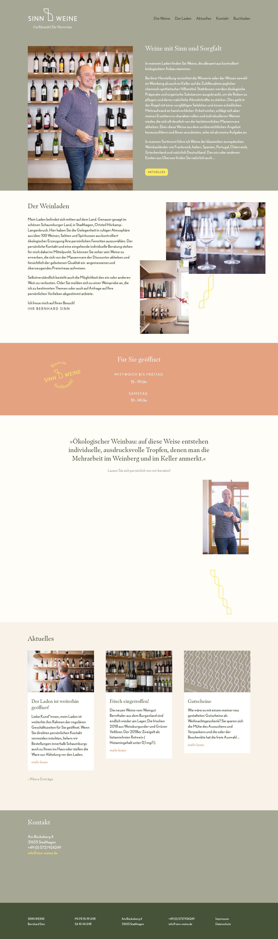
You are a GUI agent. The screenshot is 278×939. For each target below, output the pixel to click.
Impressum (222, 919)
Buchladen (241, 19)
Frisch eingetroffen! (129, 701)
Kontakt (222, 19)
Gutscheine (199, 701)
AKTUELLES (156, 172)
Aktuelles (203, 19)
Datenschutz (223, 924)
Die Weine (162, 19)
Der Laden (183, 19)
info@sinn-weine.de (43, 853)
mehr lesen (39, 762)
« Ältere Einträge (40, 779)
